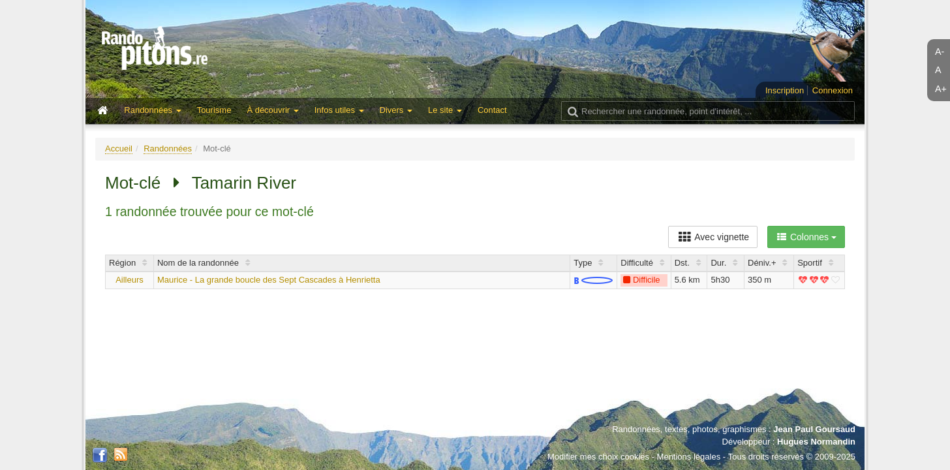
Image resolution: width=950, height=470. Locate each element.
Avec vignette (713, 237)
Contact (492, 110)
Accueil (118, 148)
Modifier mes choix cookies (598, 457)
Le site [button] (445, 110)
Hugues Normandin (816, 441)
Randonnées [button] (152, 110)
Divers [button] (396, 110)
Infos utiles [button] (339, 110)
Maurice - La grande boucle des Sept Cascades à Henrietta (268, 280)
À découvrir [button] (272, 110)
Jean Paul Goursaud (814, 429)
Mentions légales (689, 457)
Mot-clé (133, 183)
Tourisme (214, 110)
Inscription (784, 90)
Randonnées (168, 148)
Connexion (832, 90)
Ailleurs (129, 280)
